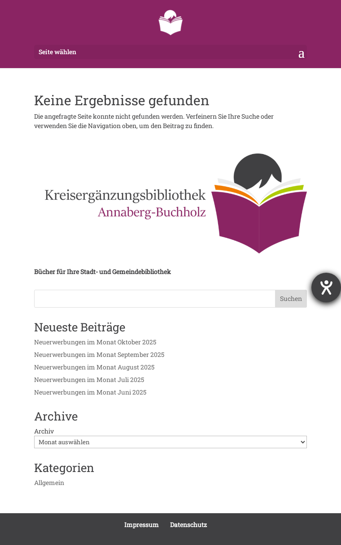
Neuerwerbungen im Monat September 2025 (99, 354)
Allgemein (49, 482)
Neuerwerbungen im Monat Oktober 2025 (95, 342)
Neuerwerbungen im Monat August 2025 (94, 367)
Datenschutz (188, 524)
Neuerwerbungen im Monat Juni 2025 (90, 392)
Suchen (291, 298)
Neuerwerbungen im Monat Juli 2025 (89, 379)
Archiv (44, 431)
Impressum (141, 524)
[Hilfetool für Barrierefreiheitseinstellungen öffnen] (326, 287)
